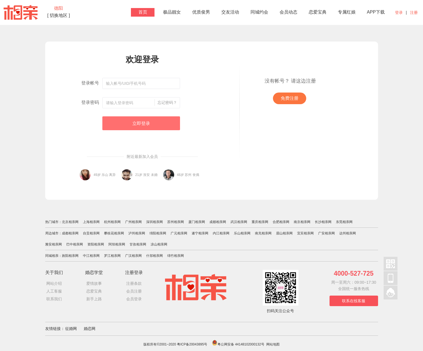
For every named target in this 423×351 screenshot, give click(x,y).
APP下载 (376, 12)
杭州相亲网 (112, 222)
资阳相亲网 (95, 244)
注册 (414, 12)
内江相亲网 (221, 233)
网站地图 (273, 344)
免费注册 (289, 98)
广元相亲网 (179, 233)
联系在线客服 (353, 301)
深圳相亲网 (154, 222)
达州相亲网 (347, 233)
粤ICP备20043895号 (192, 344)
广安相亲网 (326, 233)
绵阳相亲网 (158, 233)
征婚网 (71, 328)
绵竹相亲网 (175, 256)
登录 (399, 12)
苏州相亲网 (175, 222)
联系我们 (54, 299)
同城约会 (259, 12)
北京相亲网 (70, 222)
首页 (142, 12)
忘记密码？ (167, 102)
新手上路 (94, 299)
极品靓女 (172, 12)
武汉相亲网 (239, 222)
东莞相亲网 (344, 222)
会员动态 (288, 12)
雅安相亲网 (53, 244)
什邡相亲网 (154, 256)
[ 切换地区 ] (58, 15)
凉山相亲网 (159, 244)
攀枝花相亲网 (114, 233)
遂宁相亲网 (200, 233)
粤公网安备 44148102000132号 (238, 344)
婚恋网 (89, 328)
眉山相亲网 (284, 233)
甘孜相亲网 (138, 244)
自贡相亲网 (91, 233)
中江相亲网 (91, 256)
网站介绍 (54, 283)
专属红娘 (347, 12)
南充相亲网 (263, 233)
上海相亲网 (91, 222)
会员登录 (134, 299)
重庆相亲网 (260, 222)
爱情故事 (94, 283)
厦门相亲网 (196, 222)
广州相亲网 (133, 222)
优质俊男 (201, 12)
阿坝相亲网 (116, 244)
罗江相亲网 (112, 256)
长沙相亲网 (323, 222)
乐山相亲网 (242, 233)
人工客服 (54, 291)
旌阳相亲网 (70, 256)
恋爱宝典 (317, 12)
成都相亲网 (217, 222)
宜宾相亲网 (305, 233)
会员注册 (134, 291)
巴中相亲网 (74, 244)
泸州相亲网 (136, 233)
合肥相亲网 (281, 222)
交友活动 (230, 12)
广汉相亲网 (133, 256)
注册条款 (134, 283)
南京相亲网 (302, 222)
